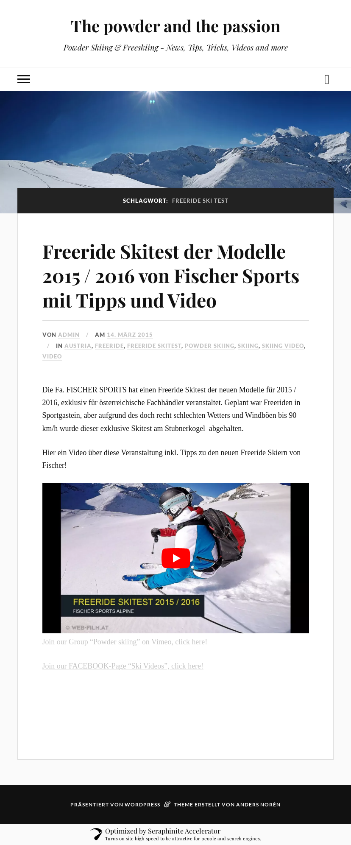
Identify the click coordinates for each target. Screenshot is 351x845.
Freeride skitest (154, 345)
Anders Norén (258, 804)
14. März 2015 (130, 334)
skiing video (283, 345)
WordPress (142, 804)
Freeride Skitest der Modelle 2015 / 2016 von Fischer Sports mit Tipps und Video (170, 275)
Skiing (248, 345)
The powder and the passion (175, 25)
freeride (109, 345)
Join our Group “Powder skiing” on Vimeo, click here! (125, 642)
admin (69, 334)
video (52, 356)
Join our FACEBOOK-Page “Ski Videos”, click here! (122, 666)
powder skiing (209, 345)
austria (78, 345)
